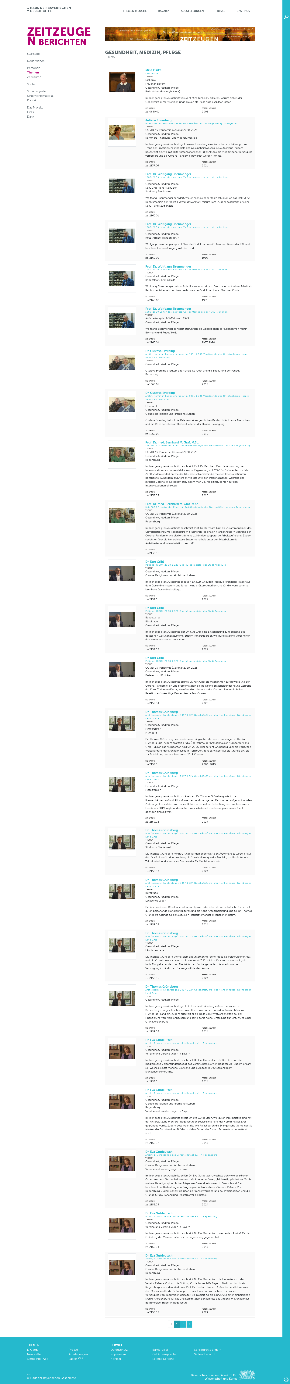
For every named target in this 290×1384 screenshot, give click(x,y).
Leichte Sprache (163, 1358)
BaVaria (163, 11)
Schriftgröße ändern (207, 1349)
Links (30, 112)
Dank (30, 116)
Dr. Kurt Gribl (198, 563)
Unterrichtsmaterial (40, 95)
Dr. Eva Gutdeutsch (198, 1041)
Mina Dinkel (198, 71)
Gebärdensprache (164, 1354)
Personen (33, 67)
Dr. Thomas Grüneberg (198, 715)
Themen (33, 72)
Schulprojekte (36, 91)
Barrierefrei (160, 1349)
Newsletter (34, 1354)
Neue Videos (35, 60)
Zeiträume (34, 77)
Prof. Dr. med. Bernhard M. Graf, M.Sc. (198, 444)
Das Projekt (35, 107)
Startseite (33, 53)
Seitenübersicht (204, 1354)
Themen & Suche (135, 11)
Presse (220, 11)
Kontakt (32, 100)
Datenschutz (119, 1349)
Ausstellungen (192, 11)
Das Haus (243, 11)
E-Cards (32, 1349)
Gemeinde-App (37, 1358)
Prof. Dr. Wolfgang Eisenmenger (198, 175)
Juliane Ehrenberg (198, 122)
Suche (31, 84)
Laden (76, 1358)
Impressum (118, 1354)
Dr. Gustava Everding (198, 354)
